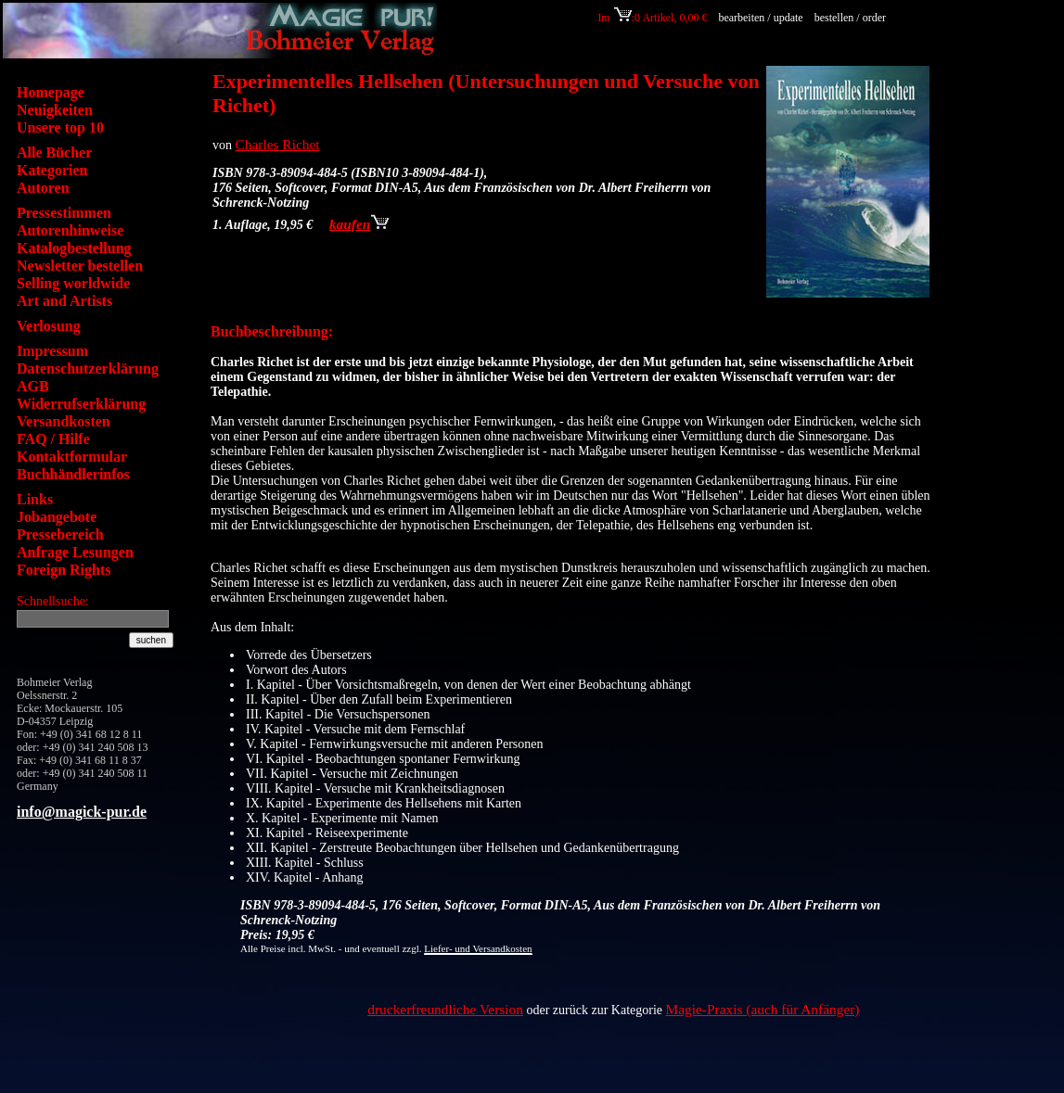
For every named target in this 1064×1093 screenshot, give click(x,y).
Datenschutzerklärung (88, 368)
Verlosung (49, 326)
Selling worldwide (73, 283)
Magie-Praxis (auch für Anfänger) (763, 1009)
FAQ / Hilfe (53, 439)
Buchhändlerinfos (73, 474)
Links (35, 499)
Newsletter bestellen (80, 265)
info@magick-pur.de (82, 812)
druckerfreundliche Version (445, 1009)
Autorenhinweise (70, 230)
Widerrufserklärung (81, 404)
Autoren (43, 188)
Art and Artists (64, 301)
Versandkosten (63, 421)
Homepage (50, 92)
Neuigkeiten (55, 110)
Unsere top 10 (60, 127)
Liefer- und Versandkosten (478, 948)
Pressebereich (60, 534)
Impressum (52, 351)
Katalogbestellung (74, 248)
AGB (33, 386)
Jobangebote (56, 517)
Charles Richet (278, 144)
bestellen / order (851, 17)
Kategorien (52, 170)
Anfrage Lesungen (75, 552)
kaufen (359, 224)
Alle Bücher (54, 152)
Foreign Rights (63, 570)
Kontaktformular (72, 456)
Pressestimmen (64, 213)
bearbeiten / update (760, 17)
